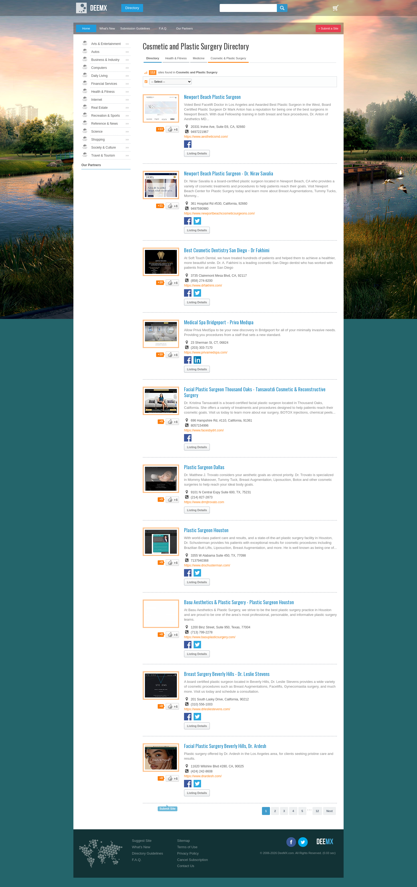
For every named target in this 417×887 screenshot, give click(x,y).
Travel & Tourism (103, 155)
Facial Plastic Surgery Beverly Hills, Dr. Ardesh (225, 745)
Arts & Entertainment (106, 44)
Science (97, 131)
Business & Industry (105, 60)
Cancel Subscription (192, 860)
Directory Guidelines (147, 853)
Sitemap (183, 841)
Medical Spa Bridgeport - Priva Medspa (218, 322)
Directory (132, 8)
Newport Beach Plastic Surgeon (212, 96)
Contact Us (185, 866)
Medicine (199, 58)
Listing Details (197, 153)
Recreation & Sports (105, 115)
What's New (107, 28)
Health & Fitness (103, 92)
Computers (99, 68)
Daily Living (99, 76)
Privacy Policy (188, 853)
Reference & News (104, 123)
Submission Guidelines (135, 28)
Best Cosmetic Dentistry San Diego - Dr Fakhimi (226, 250)
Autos (95, 52)
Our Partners (184, 28)
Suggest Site (142, 841)
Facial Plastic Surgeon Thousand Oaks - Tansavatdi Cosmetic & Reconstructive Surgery (255, 392)
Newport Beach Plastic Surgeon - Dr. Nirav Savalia (228, 173)
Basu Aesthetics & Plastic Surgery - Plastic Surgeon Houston (239, 602)
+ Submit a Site (328, 28)
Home (86, 28)
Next (329, 811)
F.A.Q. (163, 28)
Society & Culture (103, 147)
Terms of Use (187, 847)
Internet (96, 100)
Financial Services (104, 84)
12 (317, 811)
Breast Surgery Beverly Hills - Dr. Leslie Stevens (226, 673)
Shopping (98, 139)
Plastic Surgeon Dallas (204, 467)
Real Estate (99, 108)
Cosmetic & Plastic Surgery (228, 58)
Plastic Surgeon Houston (206, 530)
